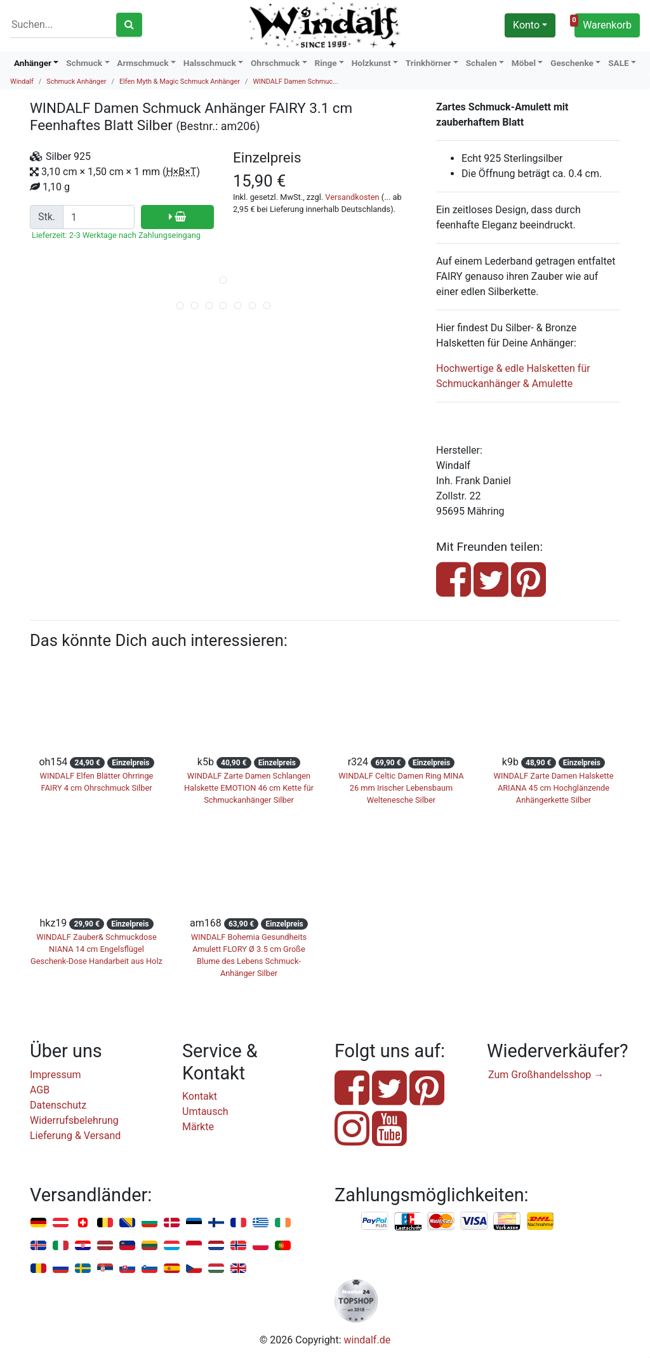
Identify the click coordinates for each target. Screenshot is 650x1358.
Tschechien (194, 1268)
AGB (40, 1090)
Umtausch (205, 1111)
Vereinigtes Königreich (238, 1268)
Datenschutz (58, 1105)
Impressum (55, 1075)
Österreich (61, 1223)
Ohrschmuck (275, 63)
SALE (618, 63)
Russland (61, 1268)
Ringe (325, 63)
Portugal (283, 1246)
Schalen (481, 63)
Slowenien (149, 1268)
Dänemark (172, 1223)
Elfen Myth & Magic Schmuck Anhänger (179, 81)
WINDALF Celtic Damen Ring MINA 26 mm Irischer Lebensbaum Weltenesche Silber (400, 788)
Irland (283, 1223)
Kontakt (199, 1096)
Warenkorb (603, 23)
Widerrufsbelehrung (74, 1120)
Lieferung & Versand (75, 1136)
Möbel (524, 63)
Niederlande (216, 1246)
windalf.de (367, 1340)
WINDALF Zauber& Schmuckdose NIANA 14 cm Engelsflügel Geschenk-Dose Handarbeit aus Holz (96, 949)
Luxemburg (172, 1246)
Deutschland (38, 1223)
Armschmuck (142, 63)
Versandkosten (352, 197)
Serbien (105, 1268)
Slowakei (127, 1268)
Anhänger (32, 63)
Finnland (216, 1223)
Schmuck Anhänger (76, 81)
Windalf (22, 81)
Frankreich (238, 1223)
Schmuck (84, 63)
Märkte (198, 1127)
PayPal (375, 1221)
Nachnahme (540, 1221)
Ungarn (216, 1268)
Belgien (105, 1223)
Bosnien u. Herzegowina (127, 1223)
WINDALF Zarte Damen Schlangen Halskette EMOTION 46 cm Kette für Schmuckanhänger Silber (249, 788)
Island (38, 1246)
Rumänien (38, 1268)
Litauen (149, 1246)
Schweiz (83, 1223)
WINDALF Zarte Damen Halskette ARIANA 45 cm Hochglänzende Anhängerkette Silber (554, 788)
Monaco (194, 1246)
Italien (61, 1246)
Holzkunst (371, 63)
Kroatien (83, 1246)
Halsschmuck (209, 63)
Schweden (83, 1268)
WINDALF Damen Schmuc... (295, 81)
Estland (194, 1223)
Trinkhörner (428, 63)
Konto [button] (526, 25)
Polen (261, 1246)
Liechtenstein (127, 1246)
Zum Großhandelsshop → (546, 1075)
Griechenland (261, 1223)
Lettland (105, 1246)
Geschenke (572, 63)
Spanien (172, 1268)
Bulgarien (149, 1223)
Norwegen (238, 1246)
